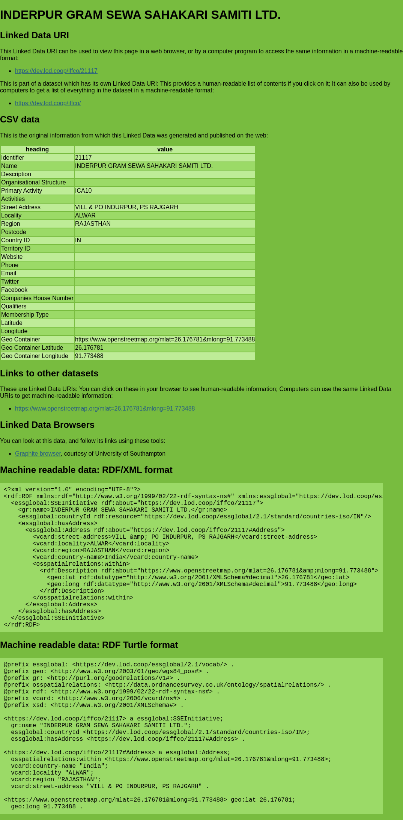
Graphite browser (38, 453)
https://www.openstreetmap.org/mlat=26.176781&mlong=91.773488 (105, 408)
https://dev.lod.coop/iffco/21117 (56, 71)
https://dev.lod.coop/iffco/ (48, 103)
